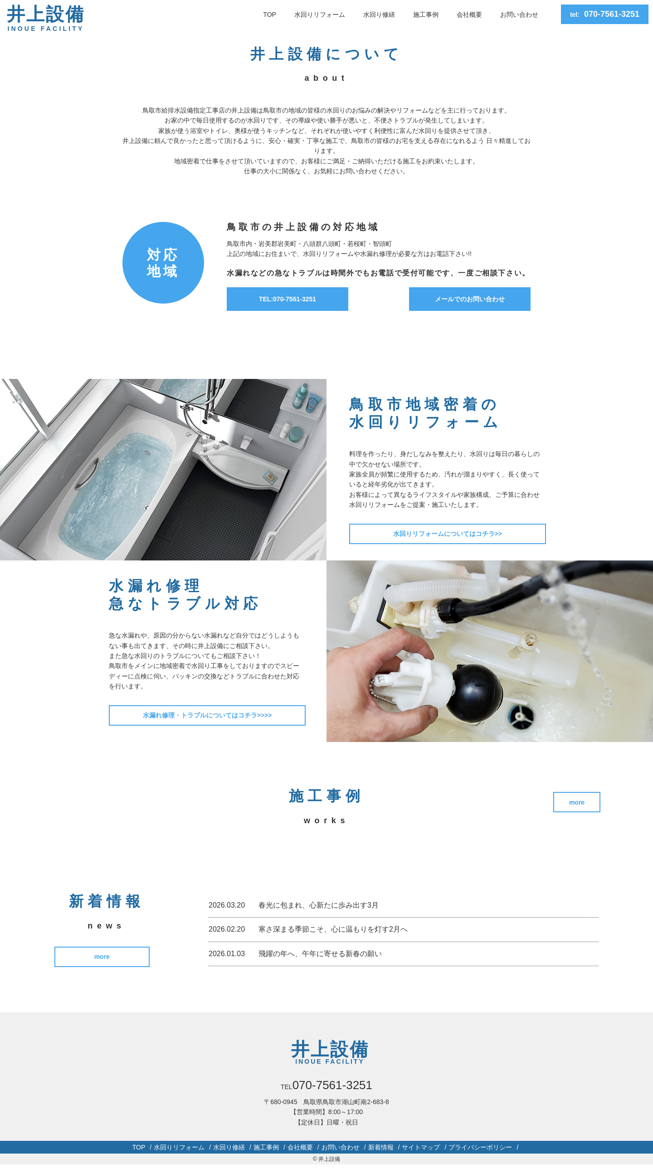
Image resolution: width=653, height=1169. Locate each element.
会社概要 (469, 14)
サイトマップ (421, 1150)
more (577, 802)
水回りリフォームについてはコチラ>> (448, 533)
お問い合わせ (519, 14)
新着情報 (381, 1150)
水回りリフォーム (319, 14)
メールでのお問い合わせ (470, 299)
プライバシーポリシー (480, 1150)
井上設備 (46, 19)
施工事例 (426, 14)
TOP (269, 14)
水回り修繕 (379, 14)
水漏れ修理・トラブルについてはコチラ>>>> (208, 715)
